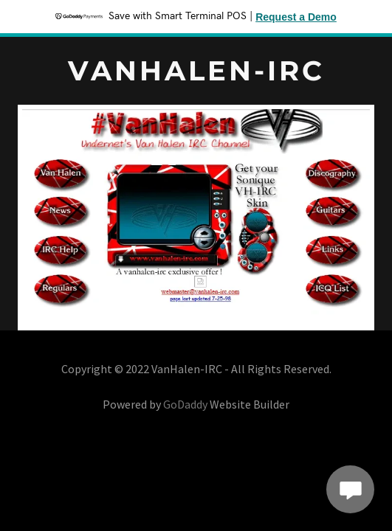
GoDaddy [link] (185, 404)
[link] (196, 75)
